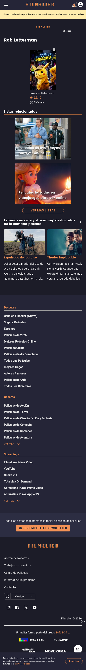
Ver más (12, 444)
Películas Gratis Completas (21, 354)
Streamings (11, 454)
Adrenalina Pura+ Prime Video (23, 488)
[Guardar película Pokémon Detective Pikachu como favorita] (54, 50)
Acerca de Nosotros (16, 558)
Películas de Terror (16, 412)
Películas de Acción (16, 405)
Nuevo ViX (10, 475)
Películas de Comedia (18, 424)
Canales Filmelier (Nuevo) (20, 316)
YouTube (10, 468)
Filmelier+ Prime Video (18, 462)
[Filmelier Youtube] (34, 608)
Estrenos (9, 328)
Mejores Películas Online (20, 341)
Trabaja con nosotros (17, 565)
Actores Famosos (15, 373)
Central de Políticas (22, 664)
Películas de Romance (18, 431)
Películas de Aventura (18, 437)
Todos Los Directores (17, 386)
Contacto (10, 587)
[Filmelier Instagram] (8, 608)
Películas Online (14, 348)
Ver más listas (43, 210)
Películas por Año (15, 380)
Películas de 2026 (15, 335)
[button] (31, 596)
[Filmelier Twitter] (26, 608)
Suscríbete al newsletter (43, 528)
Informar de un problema (19, 580)
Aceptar (74, 661)
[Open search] (78, 649)
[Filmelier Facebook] (17, 608)
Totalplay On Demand (18, 481)
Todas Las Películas (17, 360)
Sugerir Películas (15, 322)
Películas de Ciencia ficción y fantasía (28, 418)
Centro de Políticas (16, 573)
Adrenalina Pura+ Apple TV (21, 494)
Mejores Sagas (13, 367)
